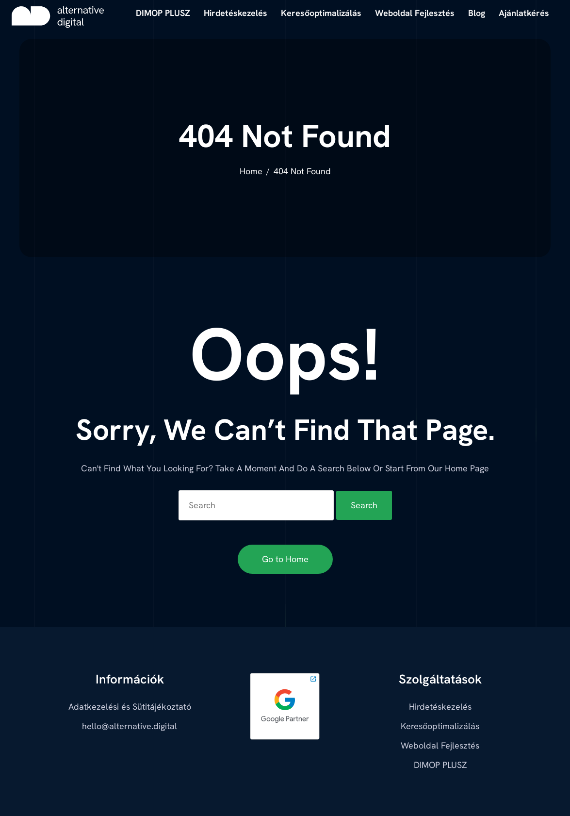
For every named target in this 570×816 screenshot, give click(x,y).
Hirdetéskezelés (440, 706)
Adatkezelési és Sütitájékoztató (129, 706)
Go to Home (285, 559)
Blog (476, 12)
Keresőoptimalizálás (440, 726)
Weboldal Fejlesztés (440, 745)
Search (364, 505)
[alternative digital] (58, 17)
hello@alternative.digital (129, 726)
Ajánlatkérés (524, 12)
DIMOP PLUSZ (440, 764)
